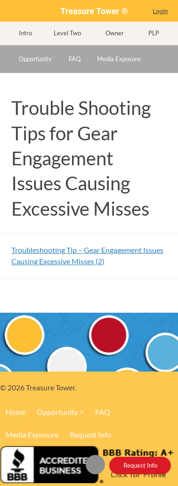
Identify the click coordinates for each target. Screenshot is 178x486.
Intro (25, 33)
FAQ (75, 59)
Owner (114, 33)
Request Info (140, 465)
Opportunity (35, 59)
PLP (153, 33)
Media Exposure (119, 59)
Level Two (67, 33)
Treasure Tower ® (94, 11)
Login (160, 11)
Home (99, 463)
